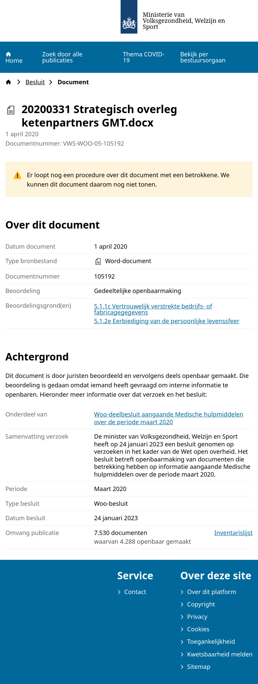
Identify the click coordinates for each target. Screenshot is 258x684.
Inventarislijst (233, 533)
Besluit (37, 82)
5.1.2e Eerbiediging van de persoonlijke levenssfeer (167, 321)
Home (14, 57)
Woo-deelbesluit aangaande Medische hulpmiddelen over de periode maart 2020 (168, 418)
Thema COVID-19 (144, 57)
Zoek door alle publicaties (62, 57)
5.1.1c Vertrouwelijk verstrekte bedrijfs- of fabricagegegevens (153, 309)
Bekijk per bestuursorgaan (202, 57)
